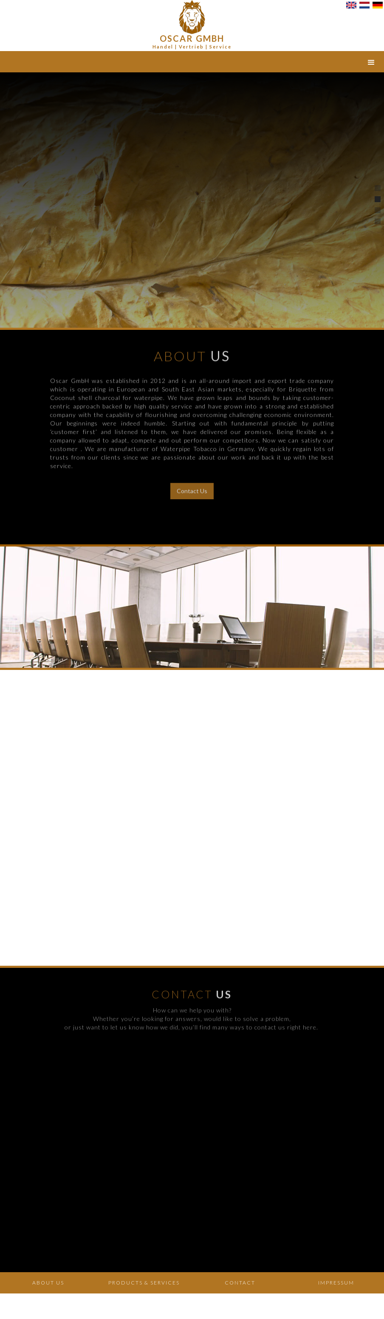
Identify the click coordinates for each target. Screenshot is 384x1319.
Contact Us (192, 484)
